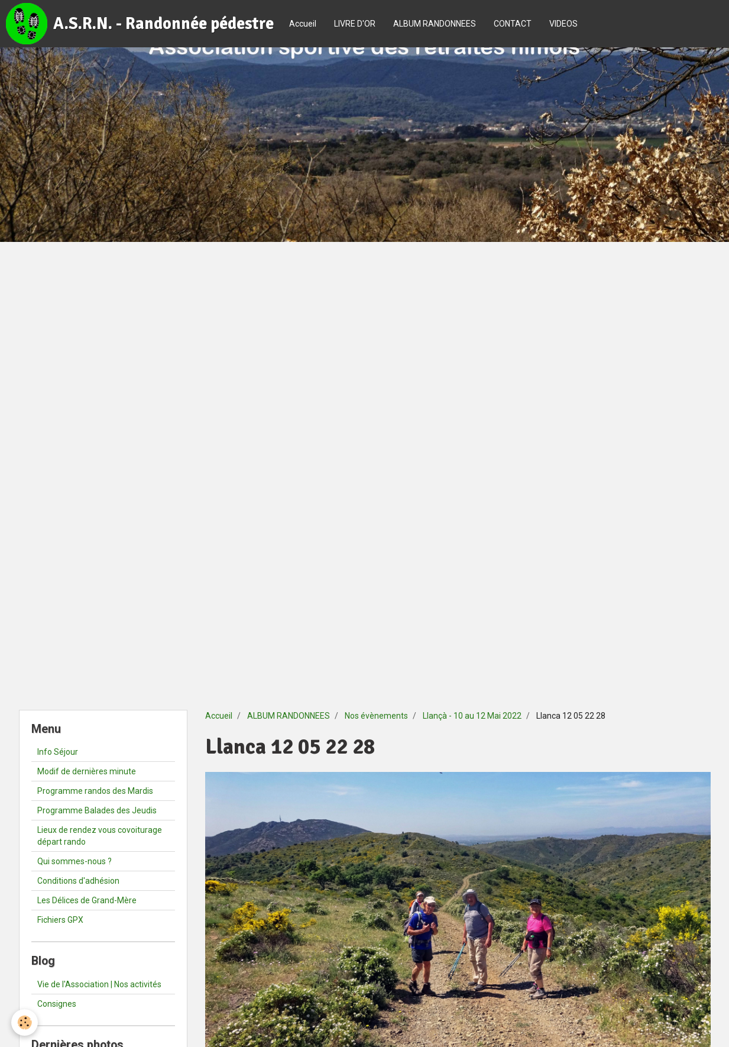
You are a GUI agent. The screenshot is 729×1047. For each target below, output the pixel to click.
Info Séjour (57, 752)
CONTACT (513, 23)
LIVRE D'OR (354, 23)
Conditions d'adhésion (78, 881)
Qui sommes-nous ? (74, 861)
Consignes (56, 1004)
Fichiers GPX (60, 920)
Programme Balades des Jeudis (97, 810)
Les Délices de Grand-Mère (87, 900)
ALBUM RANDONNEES (434, 23)
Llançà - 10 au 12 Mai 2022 (472, 715)
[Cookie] (25, 1022)
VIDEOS (563, 23)
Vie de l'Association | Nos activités (99, 984)
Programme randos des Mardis (95, 791)
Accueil (302, 23)
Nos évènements (376, 715)
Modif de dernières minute (86, 771)
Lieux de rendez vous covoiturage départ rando (99, 835)
